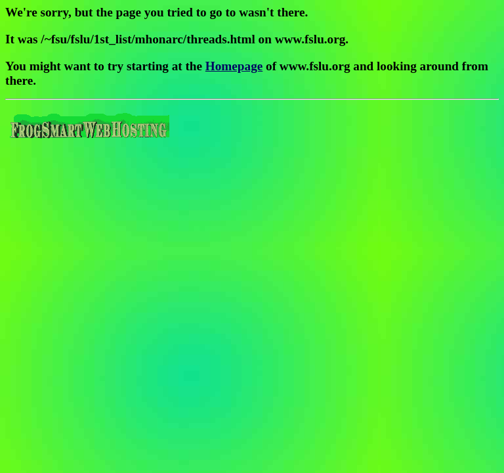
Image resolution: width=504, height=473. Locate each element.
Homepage (233, 66)
